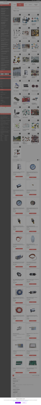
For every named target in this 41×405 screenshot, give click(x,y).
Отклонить (24, 402)
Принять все (18, 402)
